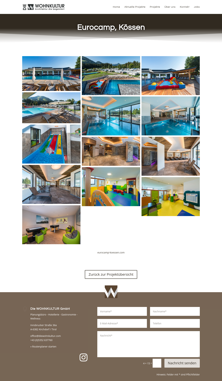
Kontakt (184, 7)
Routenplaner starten (44, 346)
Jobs (197, 7)
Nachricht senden (182, 363)
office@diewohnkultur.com (45, 336)
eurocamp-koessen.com (111, 252)
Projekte (155, 7)
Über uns (170, 7)
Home (116, 7)
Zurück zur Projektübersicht (111, 274)
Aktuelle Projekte (134, 7)
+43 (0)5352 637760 (41, 340)
